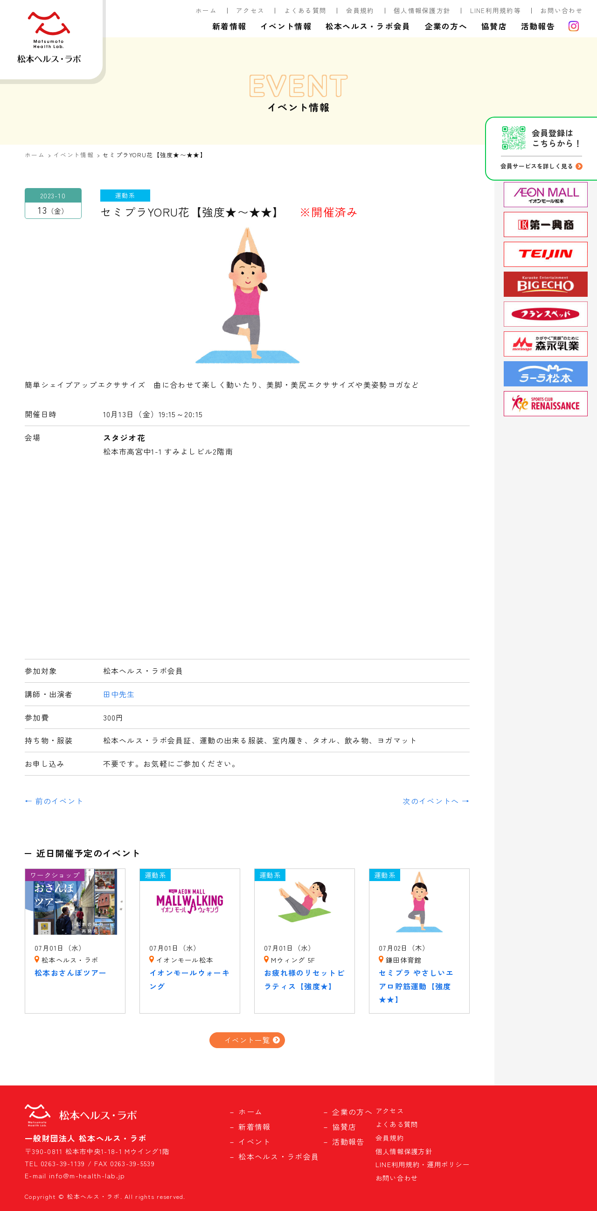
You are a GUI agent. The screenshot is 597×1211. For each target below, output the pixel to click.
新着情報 (229, 26)
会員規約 (360, 10)
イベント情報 (286, 26)
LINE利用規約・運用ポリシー (422, 1164)
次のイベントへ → (436, 800)
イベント (254, 1141)
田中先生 (119, 694)
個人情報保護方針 (422, 10)
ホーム (206, 10)
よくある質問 (305, 10)
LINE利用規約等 (495, 10)
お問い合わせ (561, 10)
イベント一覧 (247, 1040)
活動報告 (538, 26)
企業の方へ (446, 26)
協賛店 (494, 26)
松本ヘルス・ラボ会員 (368, 26)
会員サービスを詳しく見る (536, 165)
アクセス (250, 10)
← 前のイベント (54, 800)
